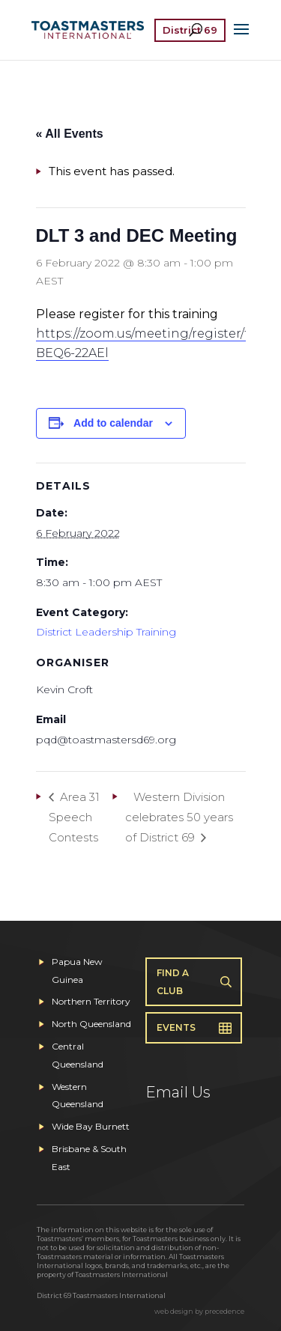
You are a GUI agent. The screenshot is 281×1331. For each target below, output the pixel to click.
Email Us (178, 1092)
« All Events (69, 133)
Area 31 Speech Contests (74, 817)
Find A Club (173, 981)
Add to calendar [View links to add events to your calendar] (113, 423)
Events (176, 1027)
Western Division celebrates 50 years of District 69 (179, 817)
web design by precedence (199, 1311)
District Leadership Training (106, 632)
